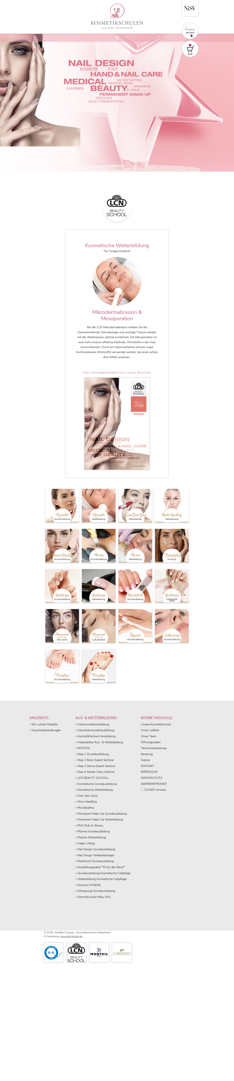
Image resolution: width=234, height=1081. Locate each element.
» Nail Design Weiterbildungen (94, 855)
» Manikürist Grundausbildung (94, 861)
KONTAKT (147, 766)
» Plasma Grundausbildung (92, 831)
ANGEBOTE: (39, 717)
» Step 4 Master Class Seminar (95, 772)
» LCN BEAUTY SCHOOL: (92, 778)
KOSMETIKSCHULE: (157, 717)
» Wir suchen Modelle (43, 724)
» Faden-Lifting (85, 843)
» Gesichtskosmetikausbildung (94, 730)
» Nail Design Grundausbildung (95, 849)
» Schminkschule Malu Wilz (93, 897)
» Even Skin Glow (86, 796)
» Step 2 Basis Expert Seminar (94, 760)
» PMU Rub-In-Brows (89, 825)
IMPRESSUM (149, 772)
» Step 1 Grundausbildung (92, 754)
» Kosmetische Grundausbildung (96, 784)
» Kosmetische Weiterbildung (94, 790)
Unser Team (148, 736)
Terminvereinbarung (153, 748)
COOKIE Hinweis (153, 790)
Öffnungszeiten (151, 742)
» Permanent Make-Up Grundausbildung (101, 814)
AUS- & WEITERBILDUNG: (96, 717)
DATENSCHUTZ (151, 778)
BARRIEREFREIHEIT (154, 784)
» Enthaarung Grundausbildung (95, 891)
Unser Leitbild (150, 730)
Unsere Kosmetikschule (156, 724)
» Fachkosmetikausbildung (92, 724)
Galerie (145, 760)
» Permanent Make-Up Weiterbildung (99, 819)
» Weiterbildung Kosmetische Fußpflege (101, 879)
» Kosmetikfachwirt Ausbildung (95, 736)
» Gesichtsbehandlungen (45, 730)
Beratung (147, 754)
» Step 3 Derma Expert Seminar (95, 766)
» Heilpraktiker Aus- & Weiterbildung (99, 742)
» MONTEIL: (83, 748)
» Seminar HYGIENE (88, 885)
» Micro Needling (86, 802)
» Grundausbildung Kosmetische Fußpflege (102, 873)
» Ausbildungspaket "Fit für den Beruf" (100, 867)
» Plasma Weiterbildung (90, 837)
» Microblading (84, 808)
